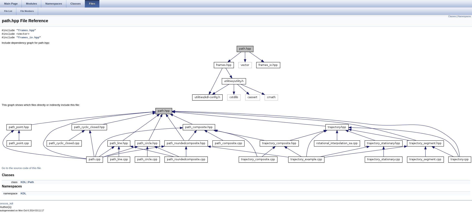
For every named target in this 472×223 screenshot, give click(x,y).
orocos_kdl (6, 203)
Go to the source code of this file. (21, 168)
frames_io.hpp (28, 38)
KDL (23, 193)
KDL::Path (27, 182)
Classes (452, 16)
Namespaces (464, 16)
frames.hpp (26, 30)
